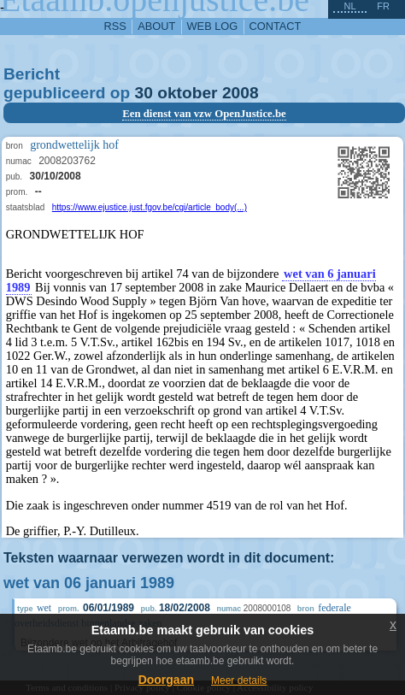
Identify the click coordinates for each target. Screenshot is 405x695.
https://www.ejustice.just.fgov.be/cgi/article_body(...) (149, 207)
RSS (115, 26)
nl (349, 6)
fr (383, 6)
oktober (187, 93)
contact (275, 26)
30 (144, 93)
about (156, 26)
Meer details (239, 680)
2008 (240, 93)
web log (212, 26)
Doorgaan (166, 679)
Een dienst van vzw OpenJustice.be (204, 114)
